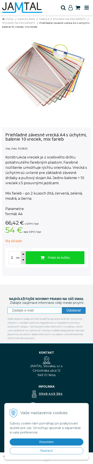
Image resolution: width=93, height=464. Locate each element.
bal (18, 257)
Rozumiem (46, 442)
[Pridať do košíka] (55, 257)
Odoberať (73, 310)
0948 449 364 (51, 394)
